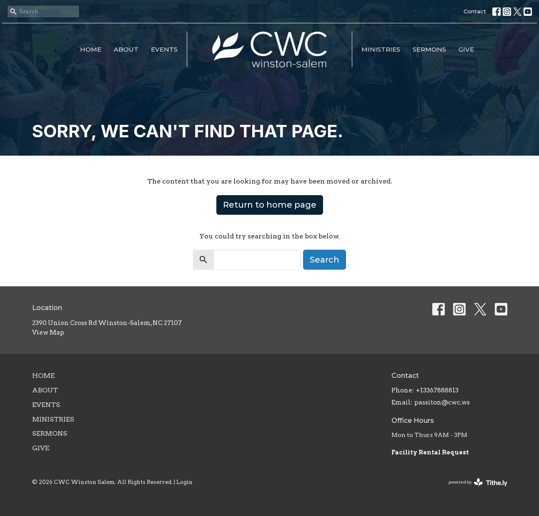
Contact (475, 11)
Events (164, 49)
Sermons (429, 49)
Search (324, 260)
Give (466, 49)
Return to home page (269, 205)
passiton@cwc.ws (442, 402)
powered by (478, 482)
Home (90, 49)
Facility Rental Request (430, 452)
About (126, 49)
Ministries (380, 49)
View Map (48, 332)
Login (184, 482)
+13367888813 (437, 390)
